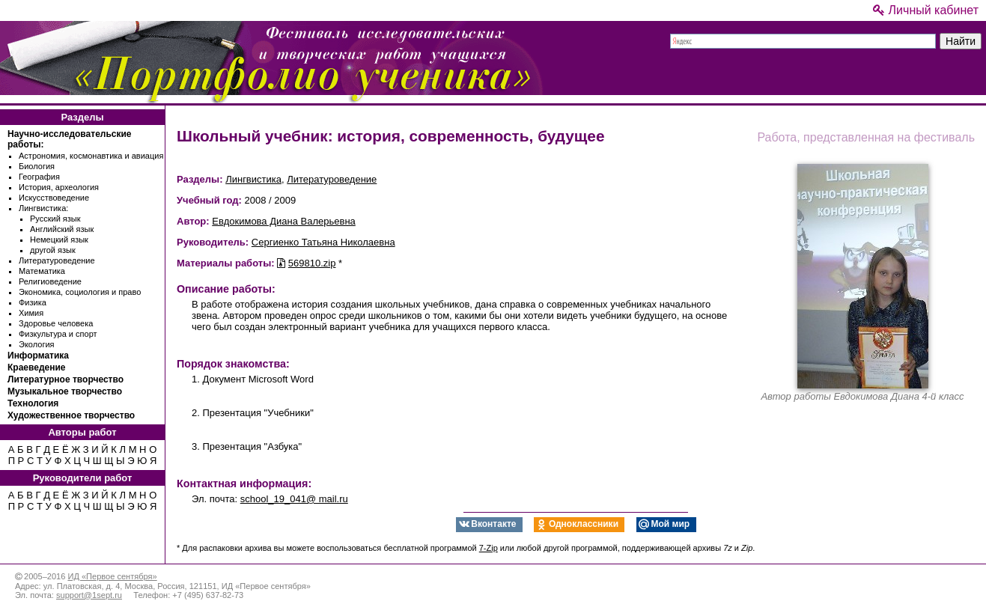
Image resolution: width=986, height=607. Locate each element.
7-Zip (488, 547)
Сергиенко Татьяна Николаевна (323, 242)
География (39, 176)
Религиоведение (50, 281)
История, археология (59, 187)
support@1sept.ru (89, 595)
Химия (31, 312)
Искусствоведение (54, 197)
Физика (32, 302)
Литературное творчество (65, 379)
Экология (37, 344)
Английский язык (62, 229)
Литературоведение (57, 260)
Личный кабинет (926, 10)
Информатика (38, 355)
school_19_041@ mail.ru (294, 498)
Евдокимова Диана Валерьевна (284, 221)
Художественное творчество (71, 415)
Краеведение (36, 367)
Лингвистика (253, 179)
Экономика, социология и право (80, 291)
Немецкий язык (59, 239)
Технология (32, 403)
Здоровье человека (56, 323)
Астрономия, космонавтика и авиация (91, 155)
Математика (42, 270)
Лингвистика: (43, 208)
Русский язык (55, 218)
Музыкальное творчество (64, 391)
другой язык (53, 249)
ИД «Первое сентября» (111, 576)
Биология (37, 166)
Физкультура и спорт (58, 333)
